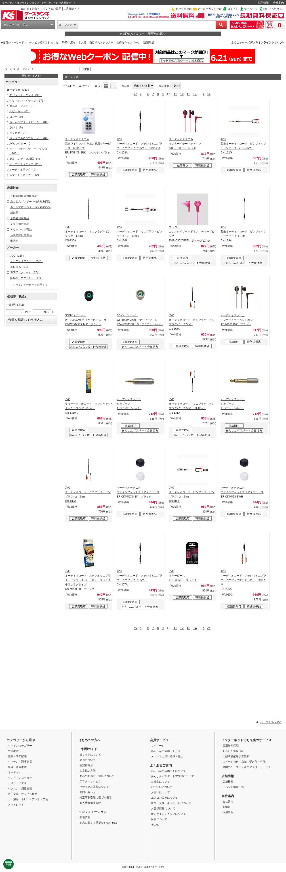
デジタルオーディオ (25, 95)
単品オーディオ (22, 106)
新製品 (14, 212)
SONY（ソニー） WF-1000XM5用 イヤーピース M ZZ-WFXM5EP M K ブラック (85, 320)
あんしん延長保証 (233, 751)
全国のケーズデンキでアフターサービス (247, 767)
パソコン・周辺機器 (20, 788)
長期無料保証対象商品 (23, 196)
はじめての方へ (30, 8)
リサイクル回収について (94, 786)
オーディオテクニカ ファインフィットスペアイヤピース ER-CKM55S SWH (242, 492)
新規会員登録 (184, 9)
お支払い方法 (88, 770)
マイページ (250, 9)
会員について (88, 759)
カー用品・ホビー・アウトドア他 (28, 799)
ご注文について (160, 781)
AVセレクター (21, 143)
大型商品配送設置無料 (236, 756)
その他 (155, 824)
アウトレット (16, 804)
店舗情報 (227, 776)
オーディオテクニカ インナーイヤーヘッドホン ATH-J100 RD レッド (185, 144)
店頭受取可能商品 (21, 235)
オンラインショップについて (168, 813)
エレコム (19, 266)
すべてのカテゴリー (20, 745)
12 (182, 94)
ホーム (8, 69)
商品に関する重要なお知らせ (98, 822)
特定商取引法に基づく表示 (96, 797)
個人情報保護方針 (90, 802)
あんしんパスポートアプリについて (172, 776)
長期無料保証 (231, 745)
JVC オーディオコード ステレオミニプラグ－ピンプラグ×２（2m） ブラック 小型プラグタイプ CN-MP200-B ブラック (89, 580)
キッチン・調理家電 (20, 761)
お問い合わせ (88, 792)
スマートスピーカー (24, 175)
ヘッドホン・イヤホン (27, 100)
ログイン (232, 9)
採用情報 (263, 2)
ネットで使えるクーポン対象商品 (30, 207)
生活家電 (13, 751)
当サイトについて (90, 754)
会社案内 (278, 2)
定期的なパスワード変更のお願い (143, 34)
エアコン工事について (164, 797)
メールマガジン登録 (210, 9)
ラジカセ (18, 132)
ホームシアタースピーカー (28, 122)
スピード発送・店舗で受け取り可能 (244, 761)
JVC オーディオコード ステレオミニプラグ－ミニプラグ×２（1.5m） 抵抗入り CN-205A (243, 580)
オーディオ (65, 25)
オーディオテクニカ (26, 261)
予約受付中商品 (19, 218)
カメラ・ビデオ (17, 783)
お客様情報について (163, 808)
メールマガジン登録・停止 (167, 756)
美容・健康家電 (17, 767)
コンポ (16, 116)
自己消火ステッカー (101, 42)
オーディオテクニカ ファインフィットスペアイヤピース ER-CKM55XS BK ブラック (138, 492)
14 (195, 94)
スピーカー (19, 111)
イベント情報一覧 (233, 787)
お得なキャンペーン (128, 42)
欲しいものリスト (274, 9)
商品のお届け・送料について (97, 776)
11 (175, 94)
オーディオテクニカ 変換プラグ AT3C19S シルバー (129, 404)
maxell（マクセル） (26, 278)
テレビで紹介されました (44, 42)
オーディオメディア (25, 164)
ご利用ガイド (72, 8)
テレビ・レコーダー (20, 777)
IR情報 (227, 806)
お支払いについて (161, 787)
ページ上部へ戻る (271, 722)
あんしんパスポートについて (168, 770)
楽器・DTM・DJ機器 (25, 158)
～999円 (15, 304)
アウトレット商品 (21, 229)
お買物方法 (86, 765)
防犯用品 (148, 42)
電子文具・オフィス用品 (22, 793)
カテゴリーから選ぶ (16, 24)
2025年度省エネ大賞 (74, 42)
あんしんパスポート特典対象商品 (30, 201)
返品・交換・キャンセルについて (171, 803)
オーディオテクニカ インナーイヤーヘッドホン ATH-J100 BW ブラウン (237, 320)
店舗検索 (228, 781)
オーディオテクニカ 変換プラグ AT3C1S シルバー (233, 404)
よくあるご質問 (51, 8)
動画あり (15, 240)
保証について (159, 819)
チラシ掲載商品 (19, 223)
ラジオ (16, 127)
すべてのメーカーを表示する (30, 284)
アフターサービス (90, 781)
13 (188, 94)
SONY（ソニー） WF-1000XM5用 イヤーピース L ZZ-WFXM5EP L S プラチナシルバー (140, 320)
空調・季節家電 (17, 756)
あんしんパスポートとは (166, 751)
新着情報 (85, 817)
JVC (17, 255)
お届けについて (160, 792)
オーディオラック (23, 169)
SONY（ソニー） (25, 272)
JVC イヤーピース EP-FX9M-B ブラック (183, 576)
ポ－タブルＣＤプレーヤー (28, 138)
